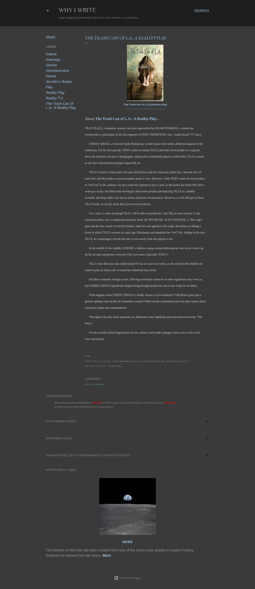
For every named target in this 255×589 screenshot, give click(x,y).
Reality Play (55, 93)
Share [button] (50, 37)
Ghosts (51, 65)
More (107, 555)
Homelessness (57, 71)
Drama (51, 54)
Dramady (53, 60)
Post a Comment (95, 384)
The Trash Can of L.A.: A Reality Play (61, 106)
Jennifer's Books (59, 82)
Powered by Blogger (127, 578)
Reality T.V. (54, 98)
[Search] (201, 10)
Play (49, 87)
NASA (128, 542)
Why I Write (77, 9)
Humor (51, 76)
